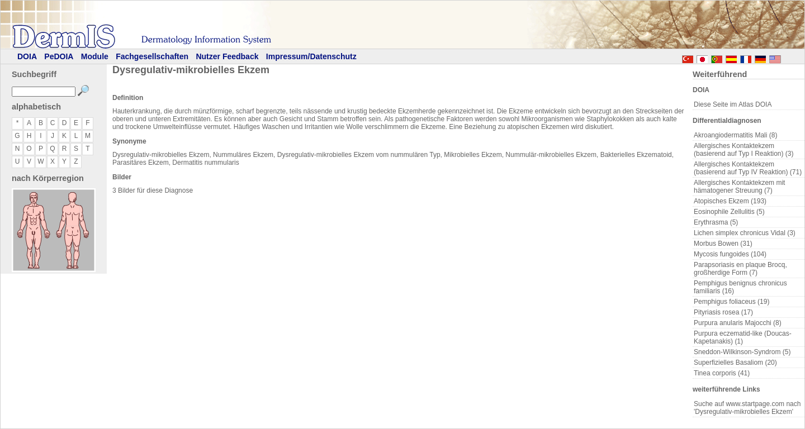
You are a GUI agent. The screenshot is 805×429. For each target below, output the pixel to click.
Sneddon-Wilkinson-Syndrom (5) (742, 352)
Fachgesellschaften (152, 56)
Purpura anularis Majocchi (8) (738, 323)
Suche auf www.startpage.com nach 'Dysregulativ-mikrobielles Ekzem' (747, 408)
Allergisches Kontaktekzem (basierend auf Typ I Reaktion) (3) (744, 150)
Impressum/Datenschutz (311, 56)
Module (94, 56)
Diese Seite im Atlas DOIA (732, 104)
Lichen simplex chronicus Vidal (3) (744, 233)
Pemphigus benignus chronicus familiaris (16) (740, 287)
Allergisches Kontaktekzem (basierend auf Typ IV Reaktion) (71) (748, 168)
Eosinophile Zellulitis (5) (729, 212)
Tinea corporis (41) (722, 373)
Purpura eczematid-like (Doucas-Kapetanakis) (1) (743, 337)
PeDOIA (58, 56)
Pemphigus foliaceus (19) (731, 302)
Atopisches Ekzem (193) (730, 201)
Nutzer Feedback (227, 56)
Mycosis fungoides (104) (730, 254)
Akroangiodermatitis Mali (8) (735, 135)
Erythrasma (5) (716, 222)
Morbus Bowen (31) (723, 243)
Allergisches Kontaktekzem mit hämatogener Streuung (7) (739, 186)
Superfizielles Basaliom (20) (735, 362)
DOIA (27, 56)
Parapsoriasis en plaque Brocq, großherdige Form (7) (740, 269)
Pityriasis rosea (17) (723, 312)
